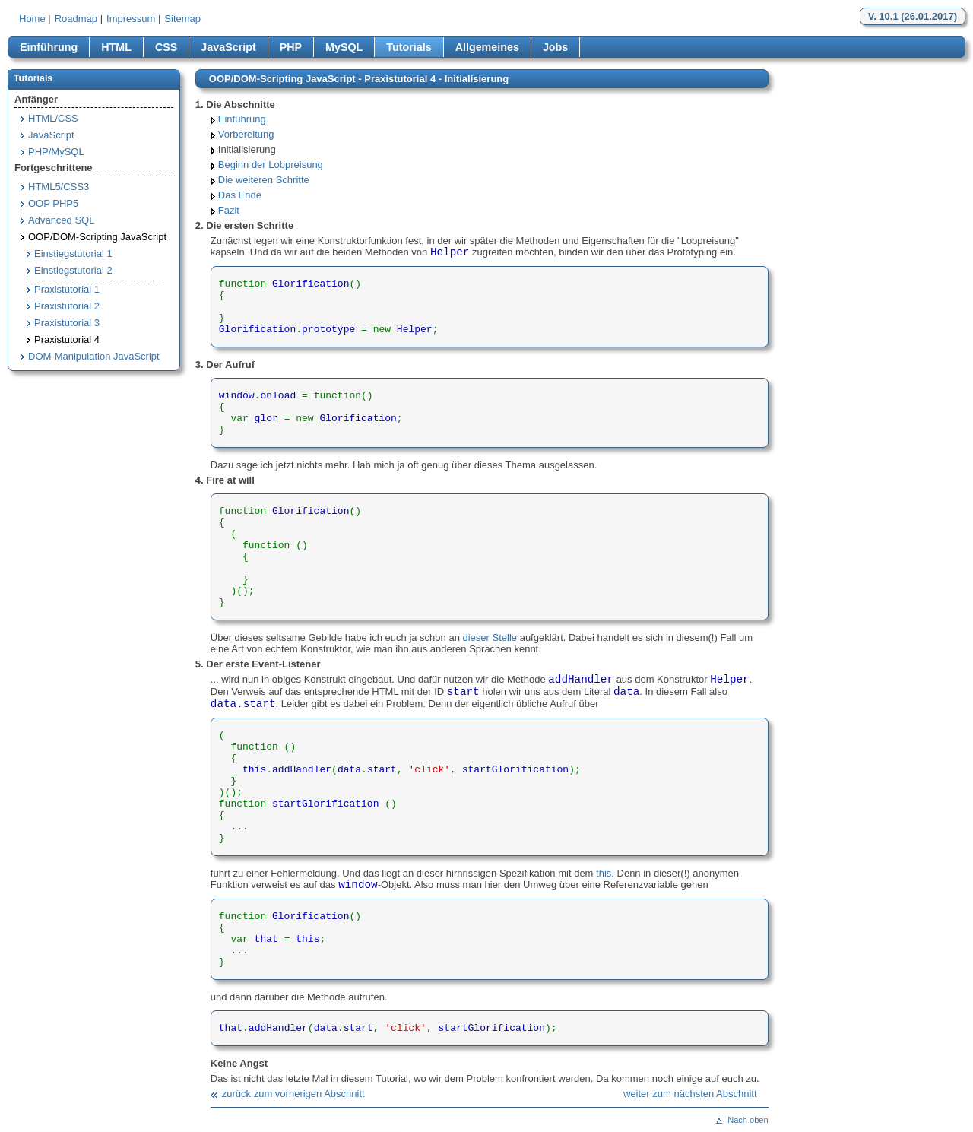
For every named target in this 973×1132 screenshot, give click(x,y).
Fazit (228, 210)
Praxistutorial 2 (67, 306)
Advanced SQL (61, 220)
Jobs (555, 47)
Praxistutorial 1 (67, 289)
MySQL (344, 47)
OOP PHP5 (53, 203)
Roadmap (76, 18)
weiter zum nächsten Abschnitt (690, 1093)
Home (32, 18)
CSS (166, 47)
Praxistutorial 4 (67, 339)
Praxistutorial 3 (67, 322)
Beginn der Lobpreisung (270, 164)
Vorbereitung (246, 134)
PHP (291, 47)
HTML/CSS (53, 118)
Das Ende (239, 195)
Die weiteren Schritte (263, 179)
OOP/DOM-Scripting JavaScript (97, 237)
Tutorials (408, 47)
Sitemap (182, 18)
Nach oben (747, 1119)
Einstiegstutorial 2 (73, 270)
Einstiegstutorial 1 (73, 253)
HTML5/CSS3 (58, 186)
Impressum (130, 18)
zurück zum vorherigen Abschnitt (293, 1093)
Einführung (49, 47)
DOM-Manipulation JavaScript (94, 356)
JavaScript (228, 47)
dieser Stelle (490, 637)
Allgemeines (487, 47)
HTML (116, 47)
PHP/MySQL (56, 151)
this (603, 873)
